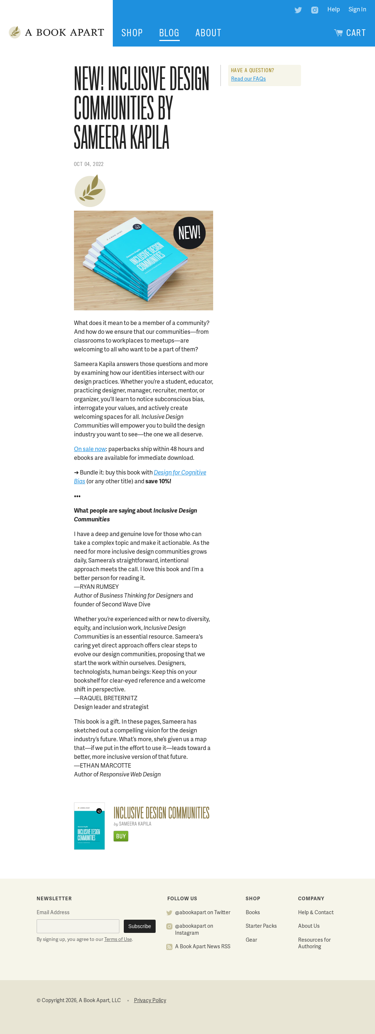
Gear (251, 940)
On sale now (90, 449)
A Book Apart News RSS (202, 947)
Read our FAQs (248, 79)
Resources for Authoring (314, 943)
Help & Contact (316, 913)
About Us (309, 926)
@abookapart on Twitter (202, 913)
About (209, 33)
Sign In (357, 10)
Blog (169, 33)
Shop (133, 33)
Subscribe (139, 926)
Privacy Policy (150, 1001)
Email (53, 913)
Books (253, 913)
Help (333, 10)
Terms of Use (118, 940)
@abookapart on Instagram (194, 930)
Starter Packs (261, 926)
